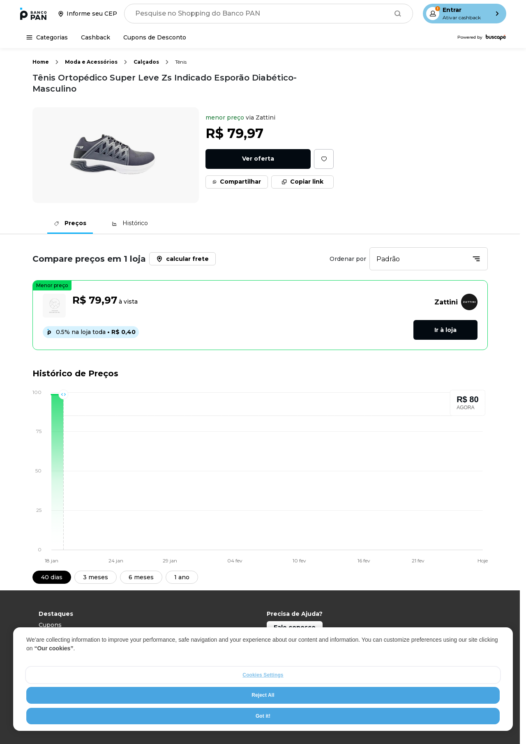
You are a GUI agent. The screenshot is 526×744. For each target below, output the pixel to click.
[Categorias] (47, 37)
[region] (263, 679)
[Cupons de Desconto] (155, 37)
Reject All (262, 695)
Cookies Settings (262, 675)
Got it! (263, 716)
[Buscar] (398, 13)
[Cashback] (95, 37)
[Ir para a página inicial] (33, 13)
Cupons (50, 625)
